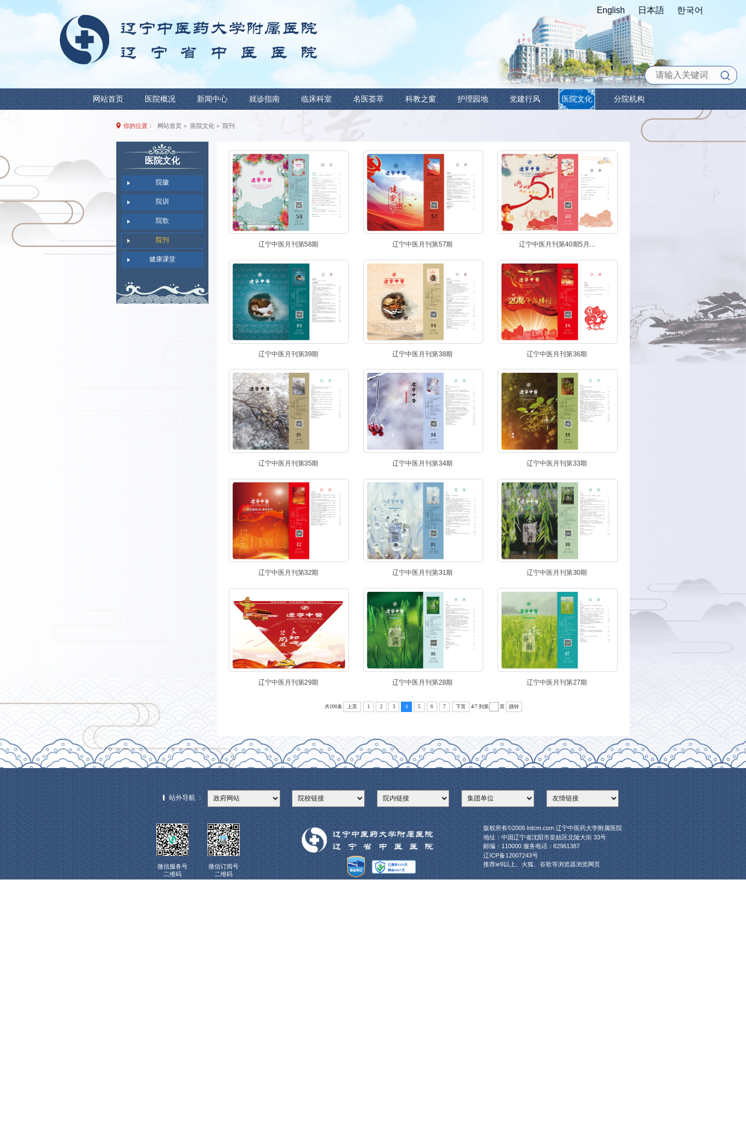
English (611, 10)
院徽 (162, 182)
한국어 (690, 10)
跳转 (514, 706)
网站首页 (169, 125)
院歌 (162, 221)
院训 (162, 201)
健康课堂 (162, 259)
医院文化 (202, 125)
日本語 (651, 10)
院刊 (229, 125)
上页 (352, 706)
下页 (461, 706)
